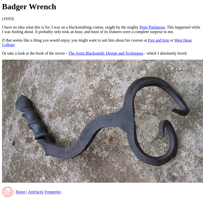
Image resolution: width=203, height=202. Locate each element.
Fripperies (52, 192)
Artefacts (35, 192)
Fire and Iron (158, 40)
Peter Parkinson (152, 27)
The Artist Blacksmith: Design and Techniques (105, 53)
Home (20, 192)
